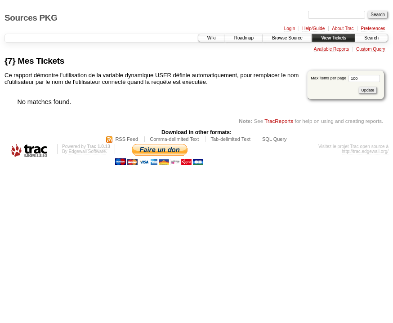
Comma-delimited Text (174, 139)
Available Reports (331, 49)
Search (371, 37)
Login (289, 28)
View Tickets (333, 37)
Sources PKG (31, 17)
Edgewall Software (87, 151)
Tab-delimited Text (230, 139)
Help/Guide (313, 28)
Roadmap (244, 37)
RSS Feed (126, 139)
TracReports (278, 121)
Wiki (211, 37)
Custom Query (370, 49)
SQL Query (274, 139)
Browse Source (287, 37)
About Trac (342, 28)
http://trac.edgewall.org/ (365, 151)
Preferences (373, 28)
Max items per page (345, 78)
